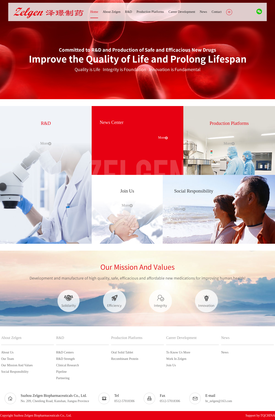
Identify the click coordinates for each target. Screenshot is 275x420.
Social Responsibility (14, 371)
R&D (60, 338)
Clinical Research (67, 365)
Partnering (62, 378)
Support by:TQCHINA (260, 415)
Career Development (181, 338)
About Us (7, 352)
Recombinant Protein (124, 359)
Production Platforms (126, 338)
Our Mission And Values (17, 365)
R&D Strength (65, 359)
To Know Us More (178, 352)
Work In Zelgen (176, 359)
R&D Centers (65, 352)
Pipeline (61, 371)
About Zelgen (11, 338)
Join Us (171, 365)
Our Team (7, 359)
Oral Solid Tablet (122, 352)
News (225, 338)
